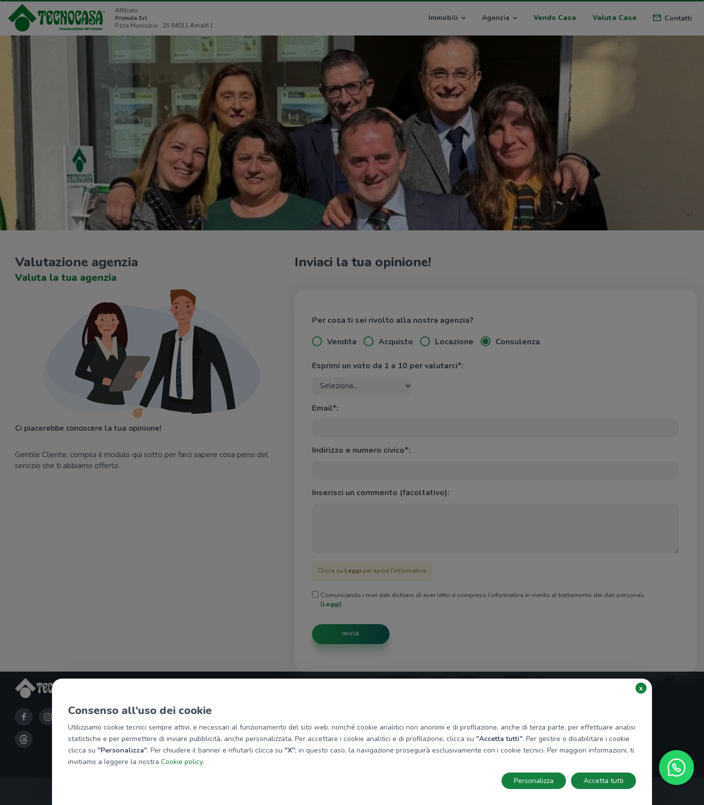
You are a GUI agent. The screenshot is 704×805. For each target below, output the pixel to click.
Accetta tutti (604, 781)
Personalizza (534, 781)
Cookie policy (181, 762)
